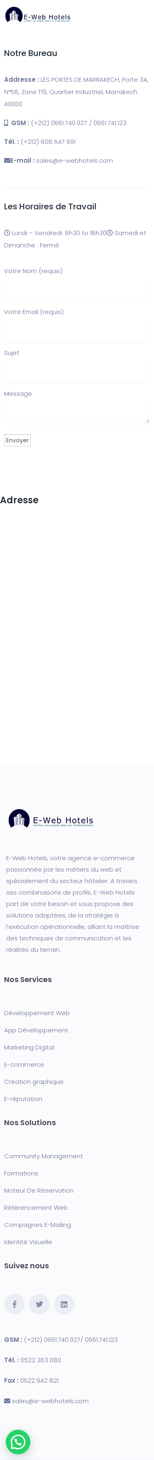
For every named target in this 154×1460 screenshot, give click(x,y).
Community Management (43, 1156)
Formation (19, 1173)
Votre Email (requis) (77, 320)
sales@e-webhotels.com (74, 160)
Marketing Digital (29, 1047)
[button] (18, 1442)
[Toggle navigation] (144, 15)
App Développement (36, 1030)
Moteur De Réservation (39, 1190)
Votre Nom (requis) (77, 279)
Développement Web (37, 1013)
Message (77, 407)
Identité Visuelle (28, 1242)
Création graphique (34, 1081)
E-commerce (24, 1064)
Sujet (77, 361)
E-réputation (23, 1098)
